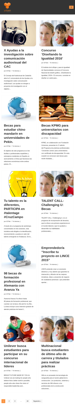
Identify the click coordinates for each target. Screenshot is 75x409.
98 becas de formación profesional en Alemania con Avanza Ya (14, 281)
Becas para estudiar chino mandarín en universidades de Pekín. (16, 133)
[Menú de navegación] (71, 7)
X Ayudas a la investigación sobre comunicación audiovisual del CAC (18, 58)
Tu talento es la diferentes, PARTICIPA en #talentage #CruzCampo (15, 209)
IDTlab (8, 71)
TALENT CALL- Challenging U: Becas (52, 205)
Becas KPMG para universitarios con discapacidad (54, 129)
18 (27, 401)
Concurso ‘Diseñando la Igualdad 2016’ (52, 54)
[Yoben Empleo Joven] (7, 7)
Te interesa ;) (16, 71)
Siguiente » (37, 401)
